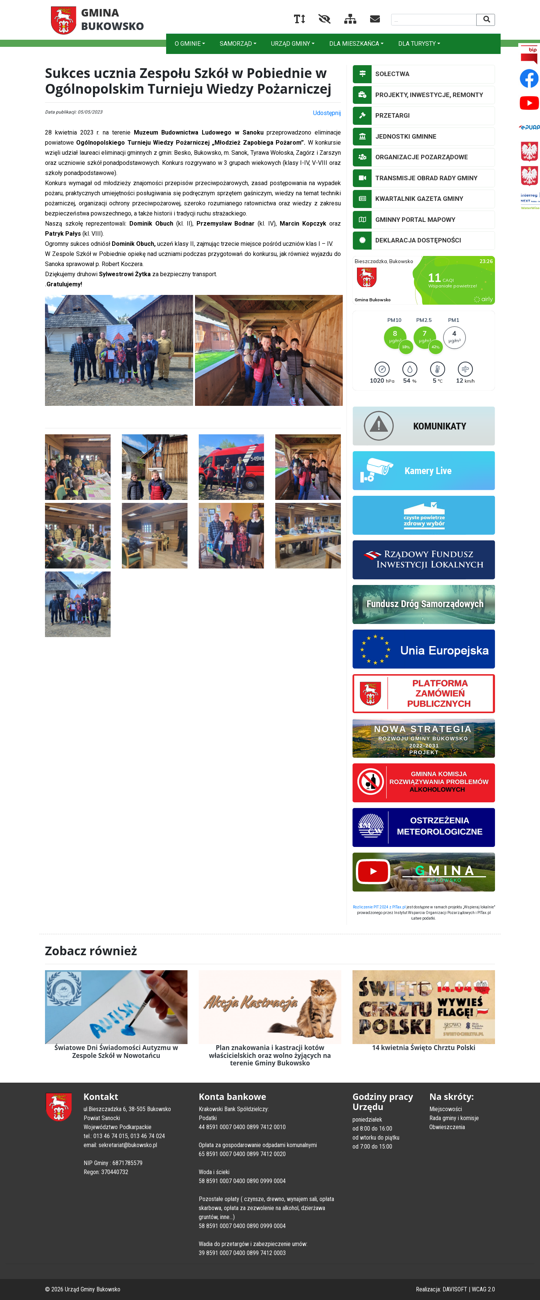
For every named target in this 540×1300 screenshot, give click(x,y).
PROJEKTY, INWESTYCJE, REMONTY (418, 95)
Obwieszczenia (447, 1127)
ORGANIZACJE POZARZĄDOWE (410, 157)
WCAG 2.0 (483, 1289)
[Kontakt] (369, 20)
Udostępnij (327, 113)
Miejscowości (445, 1109)
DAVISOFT (454, 1289)
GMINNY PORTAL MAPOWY (404, 220)
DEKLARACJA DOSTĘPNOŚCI (407, 241)
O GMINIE (188, 43)
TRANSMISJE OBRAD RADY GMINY (415, 178)
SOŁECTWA (381, 74)
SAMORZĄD (236, 43)
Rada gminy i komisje (454, 1118)
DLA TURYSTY (417, 43)
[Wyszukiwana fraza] (434, 19)
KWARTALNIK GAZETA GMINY (408, 199)
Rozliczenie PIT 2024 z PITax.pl (379, 907)
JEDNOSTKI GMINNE (394, 137)
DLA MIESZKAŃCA (354, 43)
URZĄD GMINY (290, 43)
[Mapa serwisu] (344, 20)
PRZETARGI (381, 116)
